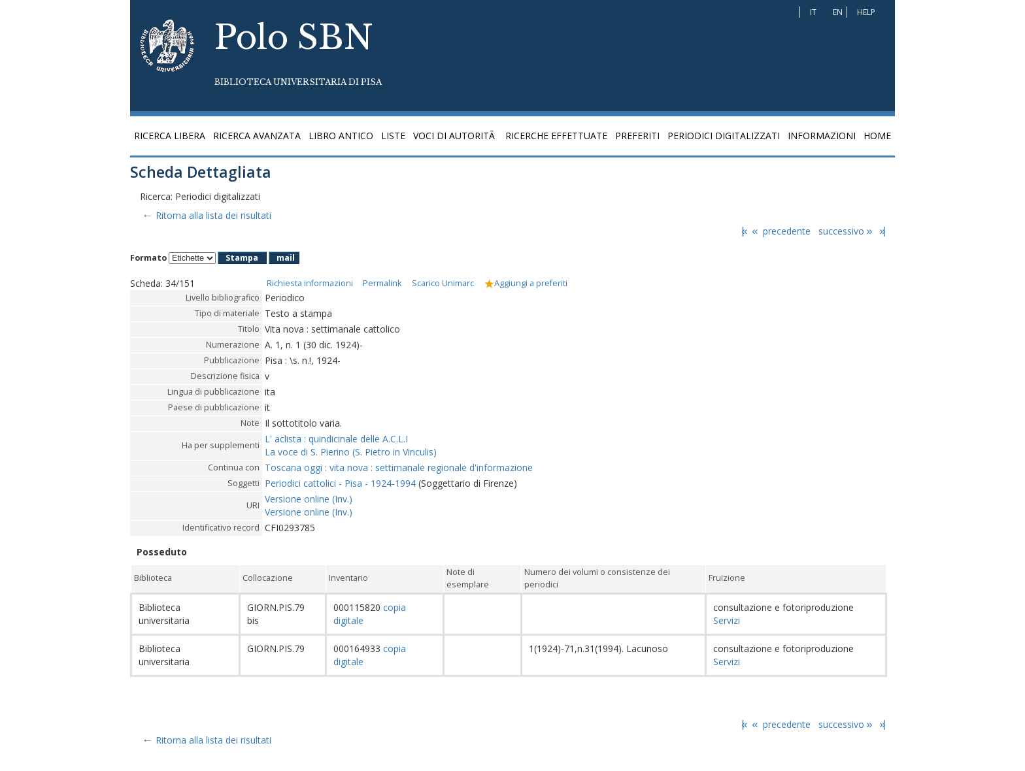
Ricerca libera (169, 135)
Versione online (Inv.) (308, 499)
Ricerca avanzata (257, 135)
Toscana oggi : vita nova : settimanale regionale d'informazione (399, 467)
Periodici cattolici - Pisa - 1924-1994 (340, 483)
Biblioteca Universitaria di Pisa (298, 82)
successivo (846, 231)
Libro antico (341, 135)
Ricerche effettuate (556, 135)
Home (877, 135)
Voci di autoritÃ (455, 135)
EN (838, 12)
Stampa (242, 257)
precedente (780, 231)
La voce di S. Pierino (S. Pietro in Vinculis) (351, 452)
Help (866, 12)
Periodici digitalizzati (723, 135)
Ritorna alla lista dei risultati (205, 215)
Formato (148, 257)
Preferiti (637, 135)
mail (286, 257)
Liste (393, 135)
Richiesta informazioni (310, 283)
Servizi (726, 620)
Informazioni (822, 135)
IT (813, 12)
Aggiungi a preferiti (525, 283)
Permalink (382, 283)
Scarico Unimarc (443, 283)
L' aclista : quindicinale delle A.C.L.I (336, 439)
